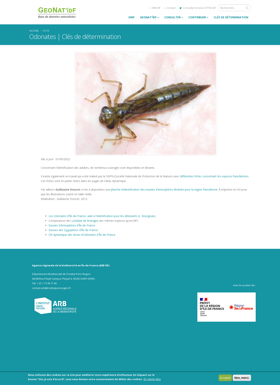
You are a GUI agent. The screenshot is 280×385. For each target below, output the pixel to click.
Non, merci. (241, 378)
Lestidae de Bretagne (85, 221)
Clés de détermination (231, 17)
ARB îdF (155, 8)
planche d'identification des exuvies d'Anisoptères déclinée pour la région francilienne (164, 189)
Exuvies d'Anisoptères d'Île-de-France (72, 225)
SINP (131, 17)
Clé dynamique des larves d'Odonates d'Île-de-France (82, 235)
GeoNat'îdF (148, 17)
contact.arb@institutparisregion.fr (51, 288)
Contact (170, 8)
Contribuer (197, 17)
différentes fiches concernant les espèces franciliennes (214, 176)
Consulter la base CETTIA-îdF (197, 8)
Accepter (225, 378)
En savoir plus (152, 379)
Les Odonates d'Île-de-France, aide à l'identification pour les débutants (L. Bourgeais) (102, 216)
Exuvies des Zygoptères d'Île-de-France (73, 230)
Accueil (34, 30)
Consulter (172, 17)
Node (46, 30)
